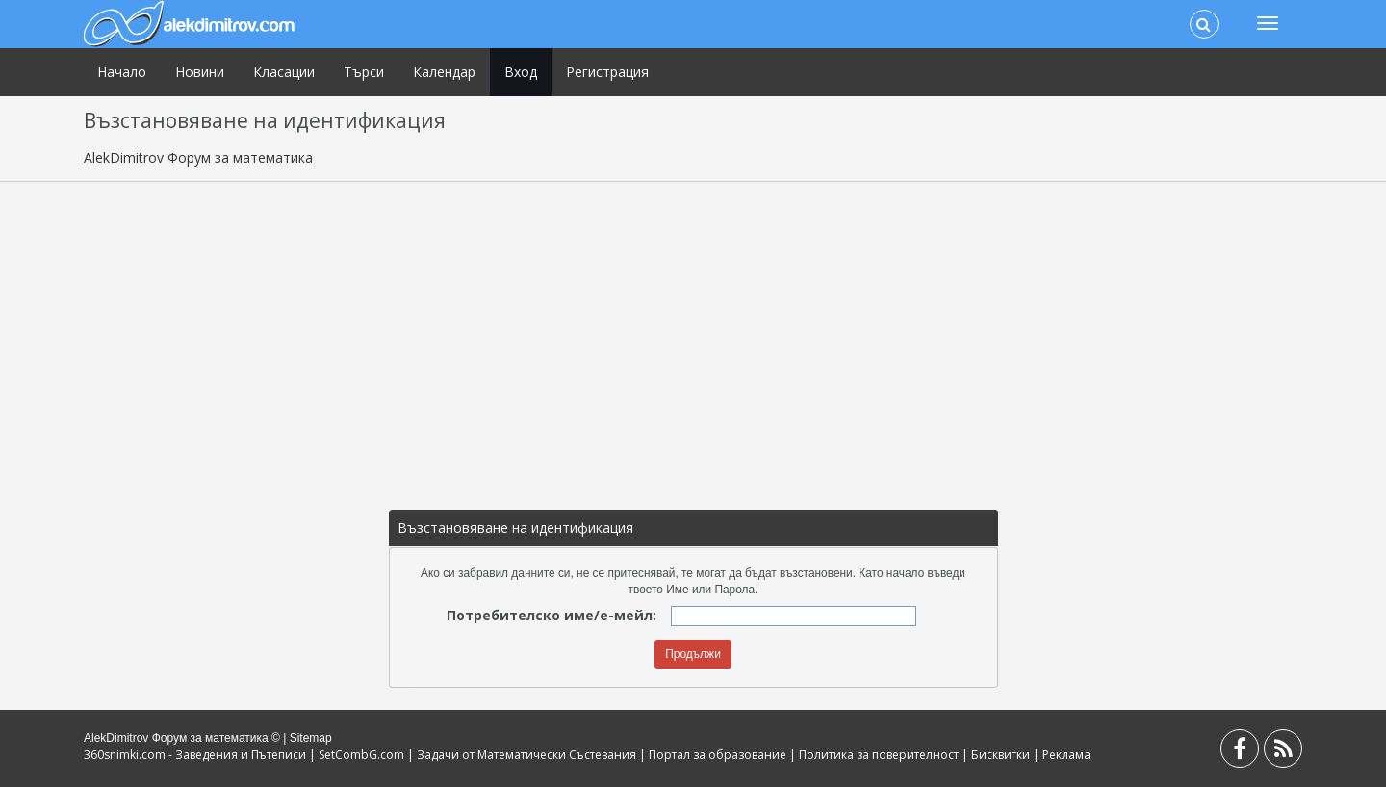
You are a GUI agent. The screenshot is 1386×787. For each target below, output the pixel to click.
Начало (121, 72)
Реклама (1066, 755)
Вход (520, 72)
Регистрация (607, 72)
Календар (444, 72)
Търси (364, 72)
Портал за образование (717, 755)
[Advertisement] (693, 336)
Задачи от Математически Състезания (526, 755)
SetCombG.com (361, 755)
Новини (199, 72)
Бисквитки (1000, 755)
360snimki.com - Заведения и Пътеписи (195, 755)
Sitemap (311, 738)
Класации (284, 72)
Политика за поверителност (879, 755)
